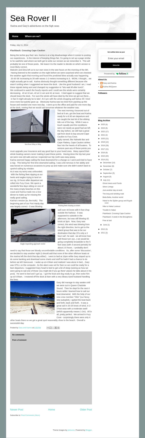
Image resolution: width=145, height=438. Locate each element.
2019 (103, 142)
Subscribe (116, 65)
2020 (103, 139)
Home (15, 36)
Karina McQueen (110, 87)
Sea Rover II (33, 18)
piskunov (71, 430)
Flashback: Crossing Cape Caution (116, 213)
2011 (103, 233)
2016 (103, 152)
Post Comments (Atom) (30, 415)
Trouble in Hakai (109, 210)
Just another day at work (112, 190)
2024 (103, 128)
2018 (103, 145)
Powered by (116, 73)
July (105, 180)
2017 (103, 149)
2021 (103, 135)
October (106, 170)
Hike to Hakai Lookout (111, 206)
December (107, 163)
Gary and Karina (109, 83)
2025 (103, 124)
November (107, 166)
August (106, 177)
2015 (103, 156)
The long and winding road (113, 194)
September (107, 173)
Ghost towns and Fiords (112, 183)
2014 (103, 160)
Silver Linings (108, 187)
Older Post (86, 409)
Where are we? (33, 36)
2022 (103, 131)
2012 (103, 229)
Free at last (107, 220)
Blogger (89, 430)
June (105, 225)
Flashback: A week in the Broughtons (117, 217)
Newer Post (16, 409)
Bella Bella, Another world (113, 197)
